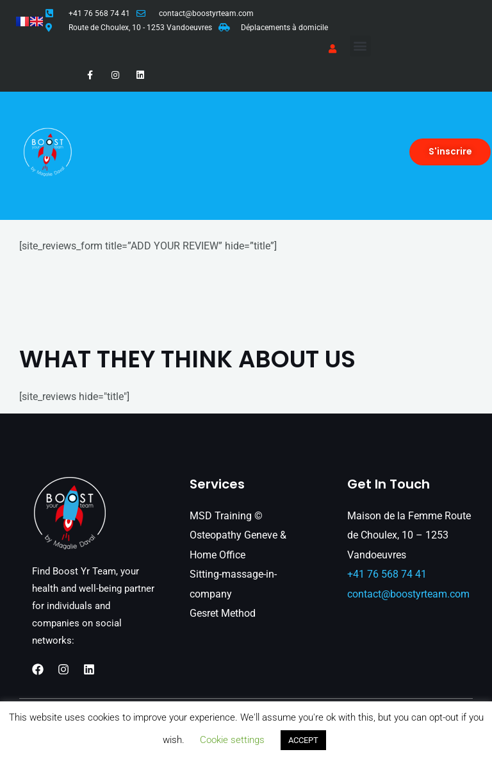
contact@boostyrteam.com (206, 13)
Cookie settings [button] (232, 740)
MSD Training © (226, 516)
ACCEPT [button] (303, 740)
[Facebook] (38, 669)
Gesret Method (223, 613)
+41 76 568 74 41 (99, 13)
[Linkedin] (89, 669)
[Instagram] (63, 669)
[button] (360, 45)
